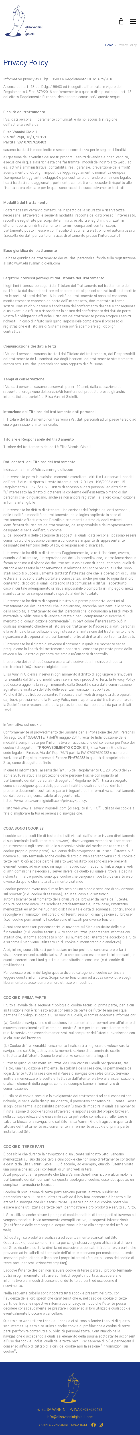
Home (109, 45)
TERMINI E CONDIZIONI (52, 1424)
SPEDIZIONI (79, 1424)
